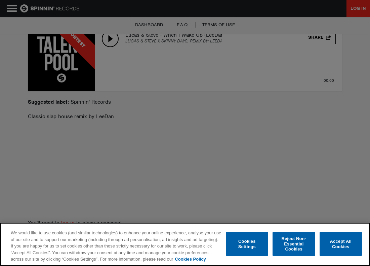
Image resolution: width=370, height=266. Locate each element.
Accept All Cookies (341, 244)
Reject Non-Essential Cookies (293, 244)
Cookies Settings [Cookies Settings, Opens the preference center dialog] (247, 244)
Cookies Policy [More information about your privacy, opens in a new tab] (190, 259)
